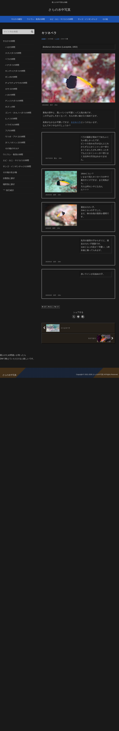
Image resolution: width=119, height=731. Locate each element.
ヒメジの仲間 (11, 119)
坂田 (44, 307)
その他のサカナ (12, 148)
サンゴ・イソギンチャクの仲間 (17, 166)
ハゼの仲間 (10, 47)
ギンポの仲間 (11, 77)
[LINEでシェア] (78, 317)
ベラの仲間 (10, 59)
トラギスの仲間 (12, 125)
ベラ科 (57, 39)
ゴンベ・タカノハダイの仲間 (18, 113)
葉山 (50, 307)
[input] (18, 31)
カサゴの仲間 (11, 89)
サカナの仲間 (9, 41)
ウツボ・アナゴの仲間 (15, 136)
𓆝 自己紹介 (8, 190)
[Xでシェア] (74, 317)
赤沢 (57, 307)
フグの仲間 (10, 130)
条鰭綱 (44, 39)
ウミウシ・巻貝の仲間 (13, 154)
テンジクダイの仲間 (14, 101)
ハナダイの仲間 (12, 65)
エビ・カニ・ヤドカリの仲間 (16, 160)
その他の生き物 (10, 172)
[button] (83, 317)
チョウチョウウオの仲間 (16, 83)
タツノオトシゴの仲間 (15, 142)
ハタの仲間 (10, 95)
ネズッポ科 (10, 107)
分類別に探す (9, 178)
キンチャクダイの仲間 (15, 71)
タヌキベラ (76, 122)
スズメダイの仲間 (13, 53)
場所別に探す (9, 184)
